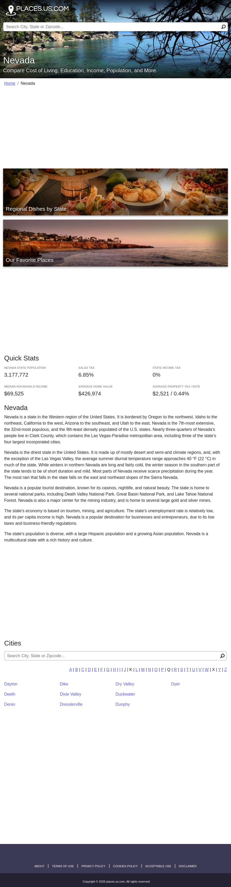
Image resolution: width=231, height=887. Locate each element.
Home (9, 83)
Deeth (9, 694)
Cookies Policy (125, 866)
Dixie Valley (70, 694)
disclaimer (188, 866)
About (39, 866)
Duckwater (125, 694)
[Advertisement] (115, 127)
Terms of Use (63, 866)
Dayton (10, 684)
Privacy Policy (93, 866)
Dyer (175, 684)
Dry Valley (125, 684)
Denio (9, 704)
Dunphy (123, 704)
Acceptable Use (158, 866)
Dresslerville (71, 704)
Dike (64, 684)
